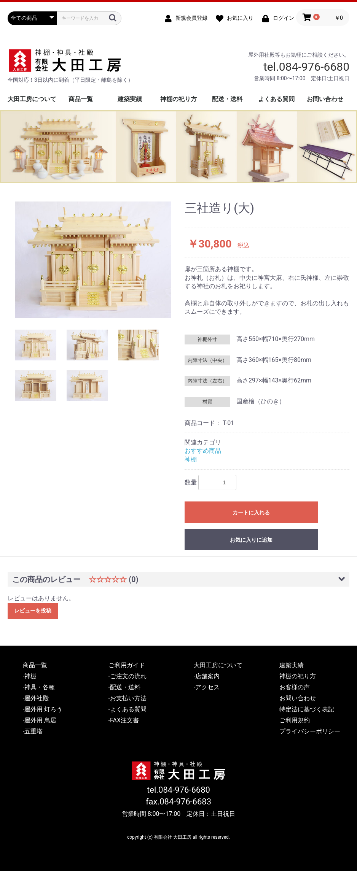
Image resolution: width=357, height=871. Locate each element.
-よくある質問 (127, 709)
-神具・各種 (39, 687)
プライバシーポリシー (309, 731)
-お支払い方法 (127, 698)
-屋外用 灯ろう (42, 709)
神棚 (191, 459)
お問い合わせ (325, 99)
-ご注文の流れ (127, 676)
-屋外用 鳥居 (39, 720)
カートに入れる (251, 512)
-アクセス (207, 687)
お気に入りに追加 (251, 540)
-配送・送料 (124, 687)
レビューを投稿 (32, 611)
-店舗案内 (207, 676)
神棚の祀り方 (178, 99)
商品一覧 (81, 99)
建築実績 (130, 99)
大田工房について (32, 99)
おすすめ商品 (203, 450)
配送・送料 (227, 99)
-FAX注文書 (123, 720)
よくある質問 (276, 99)
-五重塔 (33, 731)
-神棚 (30, 676)
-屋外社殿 (36, 698)
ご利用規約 (294, 720)
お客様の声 (294, 687)
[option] (93, 259)
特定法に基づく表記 (306, 709)
